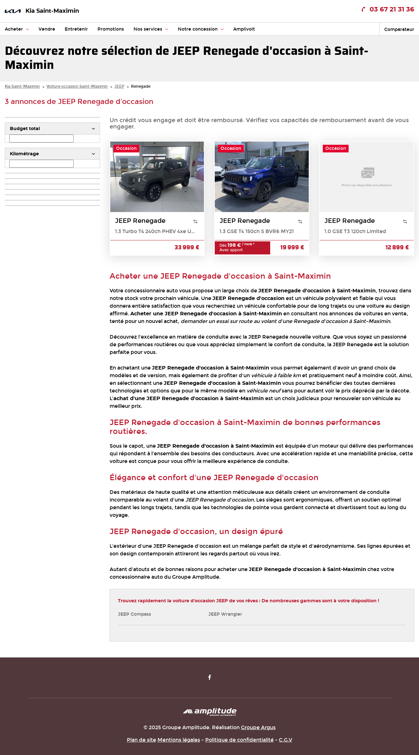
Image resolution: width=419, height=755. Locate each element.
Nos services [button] (151, 29)
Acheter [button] (17, 29)
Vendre (47, 29)
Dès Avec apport (237, 247)
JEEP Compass (134, 614)
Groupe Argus (258, 727)
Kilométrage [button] (24, 154)
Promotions (111, 29)
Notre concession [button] (201, 29)
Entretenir (76, 29)
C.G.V (285, 740)
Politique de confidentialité (239, 740)
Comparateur (399, 29)
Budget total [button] (25, 129)
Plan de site (141, 740)
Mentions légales (178, 740)
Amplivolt (244, 29)
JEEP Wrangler (225, 614)
